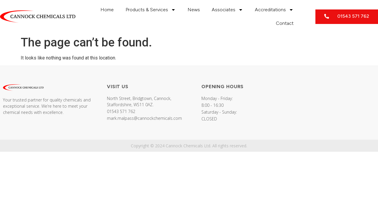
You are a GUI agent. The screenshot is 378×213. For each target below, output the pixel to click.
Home (107, 9)
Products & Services (151, 9)
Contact (285, 23)
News (194, 9)
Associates (227, 9)
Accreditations (274, 9)
